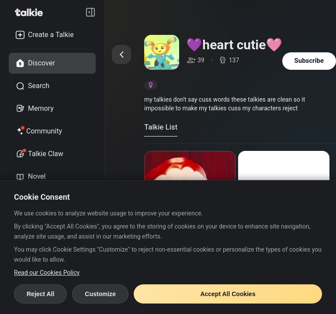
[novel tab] (52, 176)
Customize (100, 293)
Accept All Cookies (227, 293)
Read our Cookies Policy (47, 272)
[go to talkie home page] (31, 12)
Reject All (40, 293)
